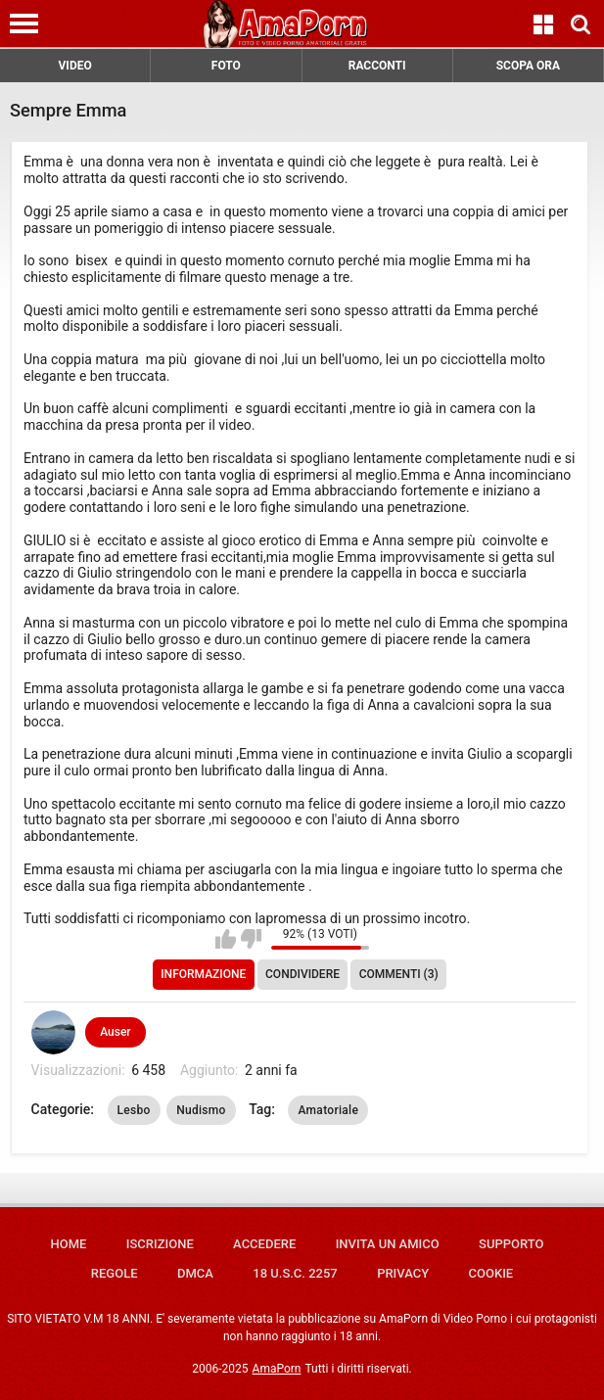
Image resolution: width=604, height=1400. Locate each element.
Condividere (302, 974)
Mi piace (225, 939)
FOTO (226, 65)
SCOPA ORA (528, 65)
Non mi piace (251, 939)
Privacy (403, 1273)
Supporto (511, 1244)
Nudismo (201, 1110)
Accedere (264, 1244)
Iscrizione (160, 1244)
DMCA (195, 1273)
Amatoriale (328, 1110)
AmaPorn (277, 1369)
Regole (114, 1273)
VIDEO (75, 65)
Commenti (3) (399, 974)
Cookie (491, 1273)
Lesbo (134, 1110)
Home (69, 1244)
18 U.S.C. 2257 (295, 1273)
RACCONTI (377, 65)
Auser (115, 1032)
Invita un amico (388, 1244)
